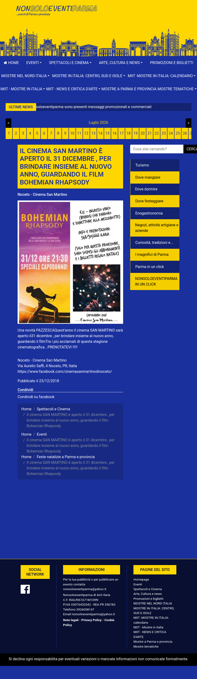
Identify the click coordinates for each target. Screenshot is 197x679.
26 (185, 133)
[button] (34, 62)
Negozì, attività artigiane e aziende (156, 228)
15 (107, 133)
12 (86, 133)
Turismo (142, 165)
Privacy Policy (91, 620)
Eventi (137, 584)
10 (72, 133)
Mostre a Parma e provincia (129, 89)
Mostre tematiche (146, 646)
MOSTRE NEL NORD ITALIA (152, 603)
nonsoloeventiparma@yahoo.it (84, 589)
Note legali (71, 620)
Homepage (141, 579)
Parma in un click (149, 266)
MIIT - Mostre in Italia (148, 627)
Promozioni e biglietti (171, 62)
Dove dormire (146, 189)
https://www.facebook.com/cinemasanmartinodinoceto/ (65, 371)
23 (164, 133)
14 (100, 133)
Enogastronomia (149, 213)
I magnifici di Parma (152, 254)
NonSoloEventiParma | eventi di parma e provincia (56, 13)
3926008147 (85, 609)
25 (178, 133)
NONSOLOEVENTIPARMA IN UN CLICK (156, 281)
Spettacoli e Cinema (147, 589)
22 (157, 133)
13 (93, 133)
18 (128, 133)
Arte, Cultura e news (147, 594)
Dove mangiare (147, 177)
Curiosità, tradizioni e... (154, 242)
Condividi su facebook (36, 397)
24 (171, 133)
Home (11, 62)
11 (79, 133)
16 (114, 133)
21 (150, 133)
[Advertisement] (140, 19)
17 (121, 133)
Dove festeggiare (149, 201)
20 (142, 133)
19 (135, 133)
